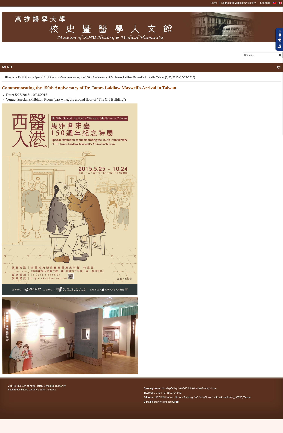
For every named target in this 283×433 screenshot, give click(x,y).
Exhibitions (24, 77)
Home (10, 77)
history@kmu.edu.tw (163, 401)
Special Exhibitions (46, 77)
